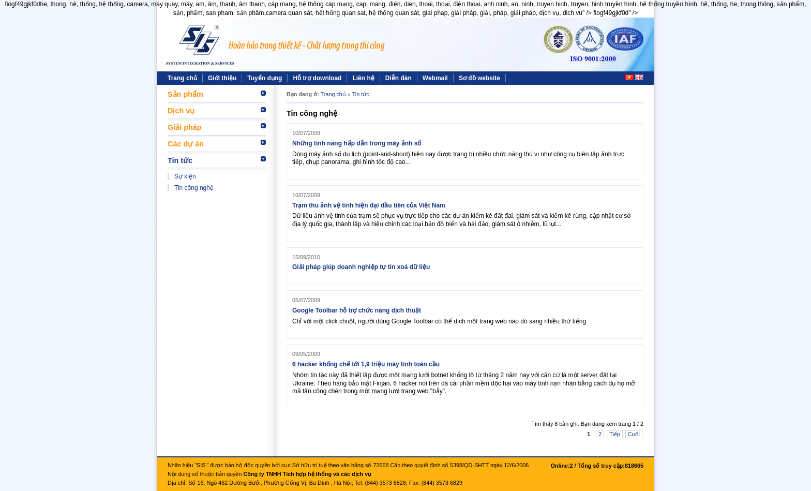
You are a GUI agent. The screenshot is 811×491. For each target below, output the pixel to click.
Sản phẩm (185, 94)
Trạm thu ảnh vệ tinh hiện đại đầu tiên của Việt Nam (368, 205)
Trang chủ (182, 78)
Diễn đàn (398, 78)
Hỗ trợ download (317, 78)
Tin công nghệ (194, 187)
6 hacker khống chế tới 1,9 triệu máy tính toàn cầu (366, 364)
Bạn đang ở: (303, 94)
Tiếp (614, 434)
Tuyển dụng (264, 78)
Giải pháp (185, 127)
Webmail (435, 78)
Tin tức (180, 160)
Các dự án (186, 144)
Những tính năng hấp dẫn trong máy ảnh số (356, 143)
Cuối (634, 434)
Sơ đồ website (479, 78)
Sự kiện (185, 176)
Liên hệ (363, 78)
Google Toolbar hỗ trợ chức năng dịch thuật (356, 310)
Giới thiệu (222, 78)
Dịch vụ (181, 111)
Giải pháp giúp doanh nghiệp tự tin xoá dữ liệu (361, 267)
